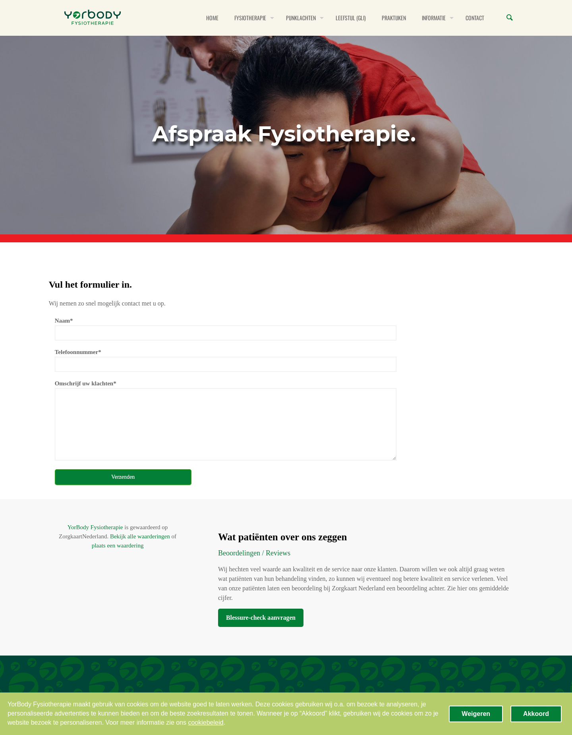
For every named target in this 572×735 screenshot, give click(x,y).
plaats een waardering (118, 545)
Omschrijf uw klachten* (225, 420)
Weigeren (476, 713)
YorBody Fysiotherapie (95, 527)
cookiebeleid (205, 722)
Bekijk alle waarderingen (140, 536)
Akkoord (536, 713)
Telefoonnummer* (225, 360)
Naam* (225, 328)
